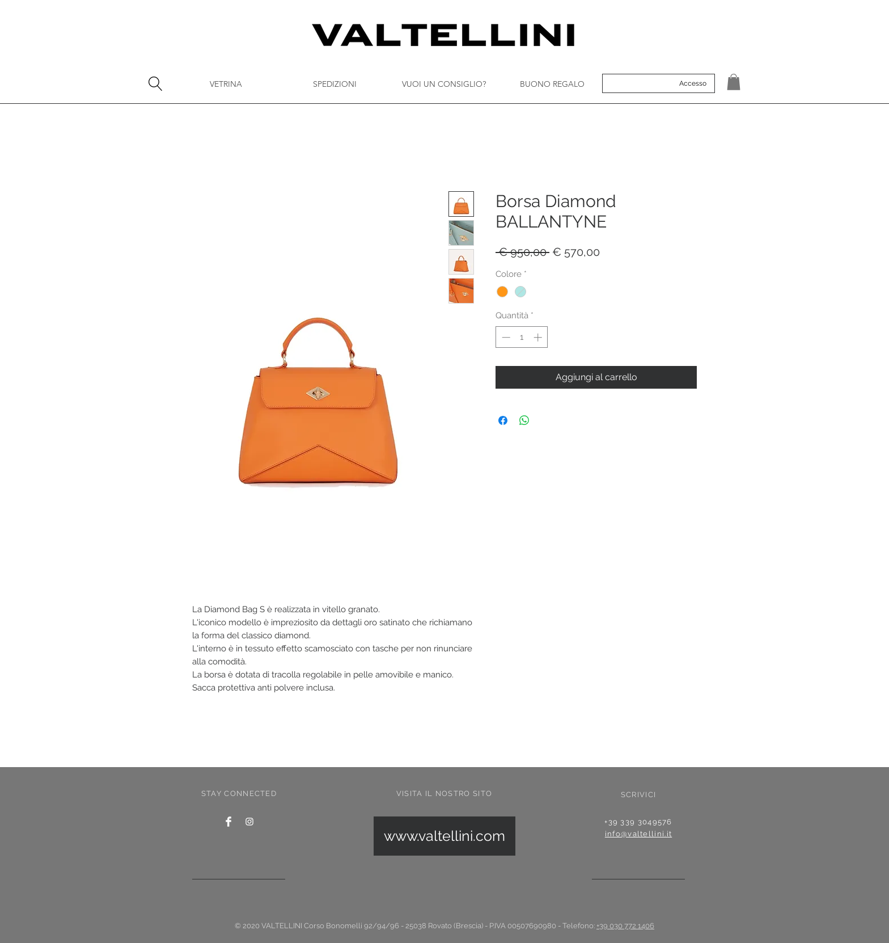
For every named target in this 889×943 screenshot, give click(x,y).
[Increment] (539, 337)
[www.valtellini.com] (444, 836)
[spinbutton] (522, 337)
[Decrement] (505, 337)
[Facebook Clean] (228, 821)
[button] (733, 82)
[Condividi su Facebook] (503, 420)
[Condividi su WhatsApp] (524, 420)
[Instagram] (249, 821)
